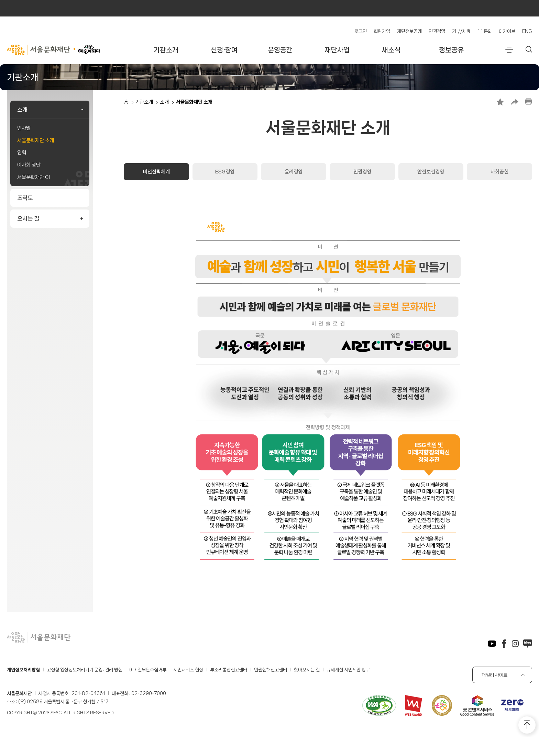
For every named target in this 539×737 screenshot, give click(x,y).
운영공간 (280, 50)
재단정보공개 (409, 31)
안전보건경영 (430, 171)
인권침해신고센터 (270, 669)
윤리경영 (293, 171)
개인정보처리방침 (23, 669)
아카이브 (507, 31)
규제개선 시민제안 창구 (348, 669)
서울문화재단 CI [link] (33, 177)
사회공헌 (499, 171)
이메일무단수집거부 (147, 669)
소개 (164, 102)
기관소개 (166, 50)
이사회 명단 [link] (29, 165)
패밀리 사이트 (494, 674)
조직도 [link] (25, 198)
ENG (527, 31)
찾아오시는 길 (307, 669)
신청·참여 (224, 50)
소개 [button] (22, 109)
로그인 (360, 31)
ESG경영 (224, 171)
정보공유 (451, 50)
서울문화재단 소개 (194, 102)
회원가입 (382, 31)
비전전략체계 (156, 171)
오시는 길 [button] (28, 218)
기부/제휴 (461, 31)
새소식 (391, 50)
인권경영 (437, 31)
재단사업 (337, 50)
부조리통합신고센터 (228, 669)
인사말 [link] (24, 128)
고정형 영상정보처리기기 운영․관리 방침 (84, 669)
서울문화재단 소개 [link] (35, 140)
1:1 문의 (484, 31)
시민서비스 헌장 (188, 669)
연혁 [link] (21, 152)
